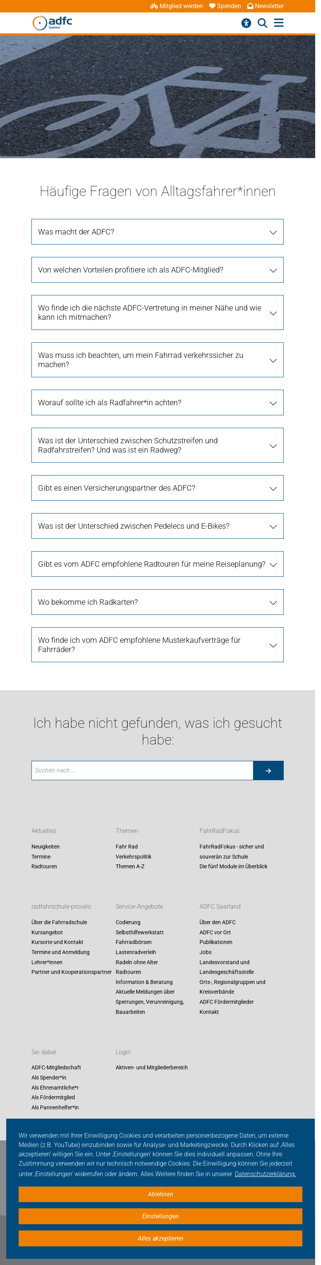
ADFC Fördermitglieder (227, 1002)
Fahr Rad (127, 846)
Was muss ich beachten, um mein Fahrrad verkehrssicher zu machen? (140, 360)
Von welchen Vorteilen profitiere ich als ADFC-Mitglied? (130, 269)
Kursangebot (47, 932)
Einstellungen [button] (160, 1216)
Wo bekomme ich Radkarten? (88, 602)
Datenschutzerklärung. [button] (265, 1174)
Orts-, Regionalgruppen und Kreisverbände (232, 987)
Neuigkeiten (45, 846)
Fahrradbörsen (134, 942)
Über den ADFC (218, 923)
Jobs (206, 952)
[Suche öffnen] (262, 23)
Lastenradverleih (136, 952)
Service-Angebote (139, 907)
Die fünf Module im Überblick (233, 867)
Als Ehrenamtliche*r (55, 1088)
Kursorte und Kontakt (57, 942)
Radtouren (44, 867)
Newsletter (265, 6)
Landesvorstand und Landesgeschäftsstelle (227, 967)
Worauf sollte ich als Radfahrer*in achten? (109, 402)
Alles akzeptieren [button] (161, 1238)
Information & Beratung (144, 982)
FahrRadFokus (219, 831)
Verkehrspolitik (133, 857)
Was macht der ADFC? (76, 231)
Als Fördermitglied (53, 1098)
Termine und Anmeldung (60, 952)
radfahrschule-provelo (61, 907)
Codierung (128, 923)
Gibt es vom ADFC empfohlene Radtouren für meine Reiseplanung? (151, 564)
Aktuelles (43, 831)
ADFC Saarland (220, 907)
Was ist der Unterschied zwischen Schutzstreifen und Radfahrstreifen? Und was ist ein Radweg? (128, 445)
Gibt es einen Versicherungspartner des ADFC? (116, 488)
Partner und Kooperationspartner (71, 972)
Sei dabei (43, 1052)
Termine (40, 857)
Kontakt (209, 1012)
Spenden (225, 6)
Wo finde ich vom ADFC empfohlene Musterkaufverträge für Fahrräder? (139, 644)
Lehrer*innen (46, 962)
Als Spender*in (48, 1077)
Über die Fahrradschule (59, 923)
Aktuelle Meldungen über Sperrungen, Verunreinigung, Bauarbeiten (150, 1002)
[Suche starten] (268, 770)
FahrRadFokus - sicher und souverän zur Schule (232, 851)
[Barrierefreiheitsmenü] (246, 23)
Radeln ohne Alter (137, 962)
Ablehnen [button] (161, 1194)
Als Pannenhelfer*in (55, 1107)
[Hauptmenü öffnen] (279, 23)
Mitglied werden (176, 6)
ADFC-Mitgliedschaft (56, 1068)
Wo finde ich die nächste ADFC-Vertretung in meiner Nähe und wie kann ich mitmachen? (149, 312)
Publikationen (216, 942)
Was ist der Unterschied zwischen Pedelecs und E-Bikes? (133, 526)
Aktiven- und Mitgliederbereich (152, 1068)
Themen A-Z (130, 867)
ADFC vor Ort (215, 932)
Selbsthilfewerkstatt (140, 932)
